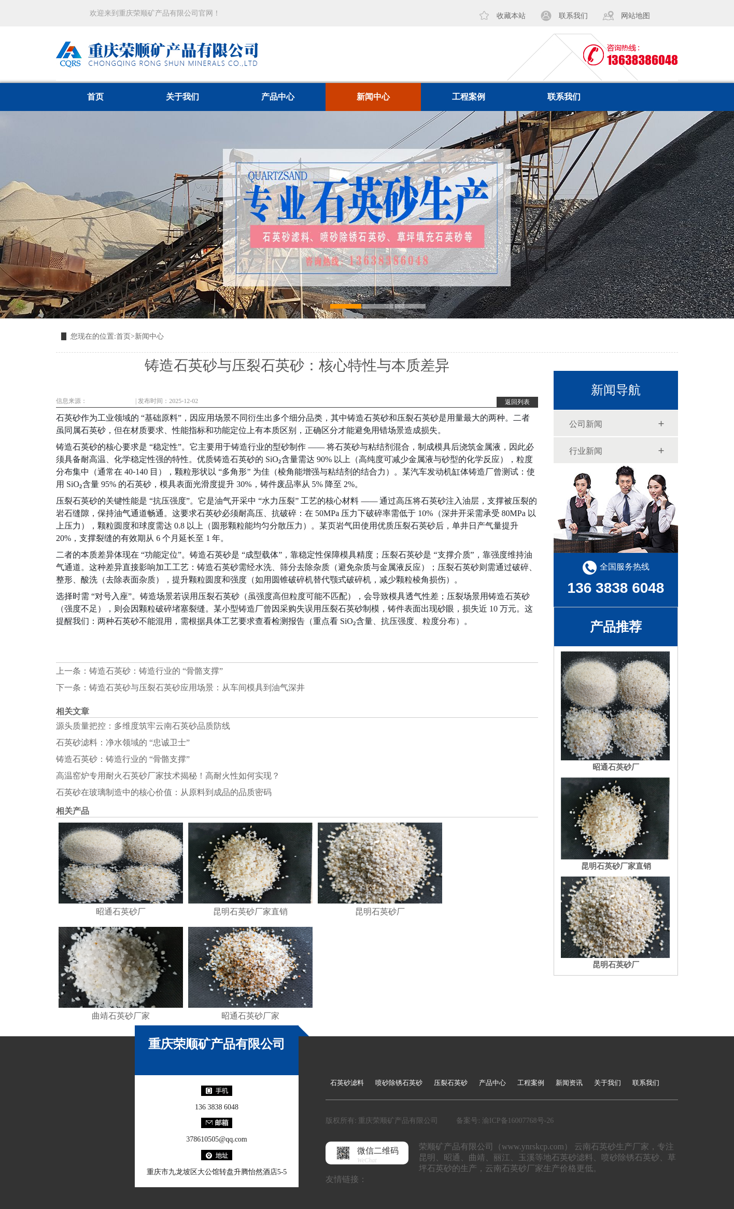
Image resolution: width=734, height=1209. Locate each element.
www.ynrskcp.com (110, 401)
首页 (95, 96)
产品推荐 (616, 627)
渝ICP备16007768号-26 (518, 1120)
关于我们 (182, 96)
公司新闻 (585, 424)
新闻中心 (373, 96)
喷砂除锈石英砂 (398, 1083)
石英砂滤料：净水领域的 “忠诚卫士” (123, 742)
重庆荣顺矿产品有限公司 (216, 1044)
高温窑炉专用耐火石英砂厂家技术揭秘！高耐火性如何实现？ (168, 775)
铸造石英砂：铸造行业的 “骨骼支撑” (156, 670)
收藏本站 (511, 16)
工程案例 (468, 96)
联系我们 (573, 16)
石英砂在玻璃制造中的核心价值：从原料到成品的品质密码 (164, 792)
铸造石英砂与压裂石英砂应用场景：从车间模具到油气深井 (197, 687)
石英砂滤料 (347, 1083)
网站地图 (635, 16)
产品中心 (277, 96)
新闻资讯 (569, 1083)
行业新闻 (585, 451)
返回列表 (517, 402)
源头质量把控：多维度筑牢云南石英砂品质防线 (143, 725)
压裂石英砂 (451, 1083)
